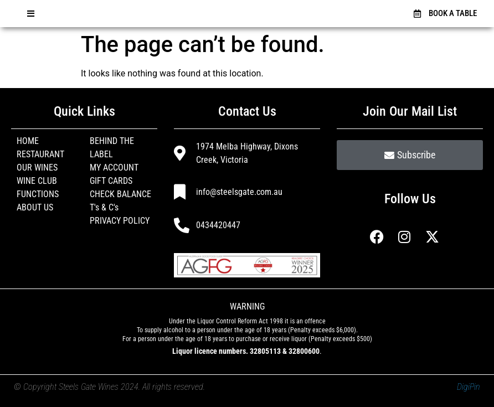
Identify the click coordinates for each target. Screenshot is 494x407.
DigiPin (468, 387)
